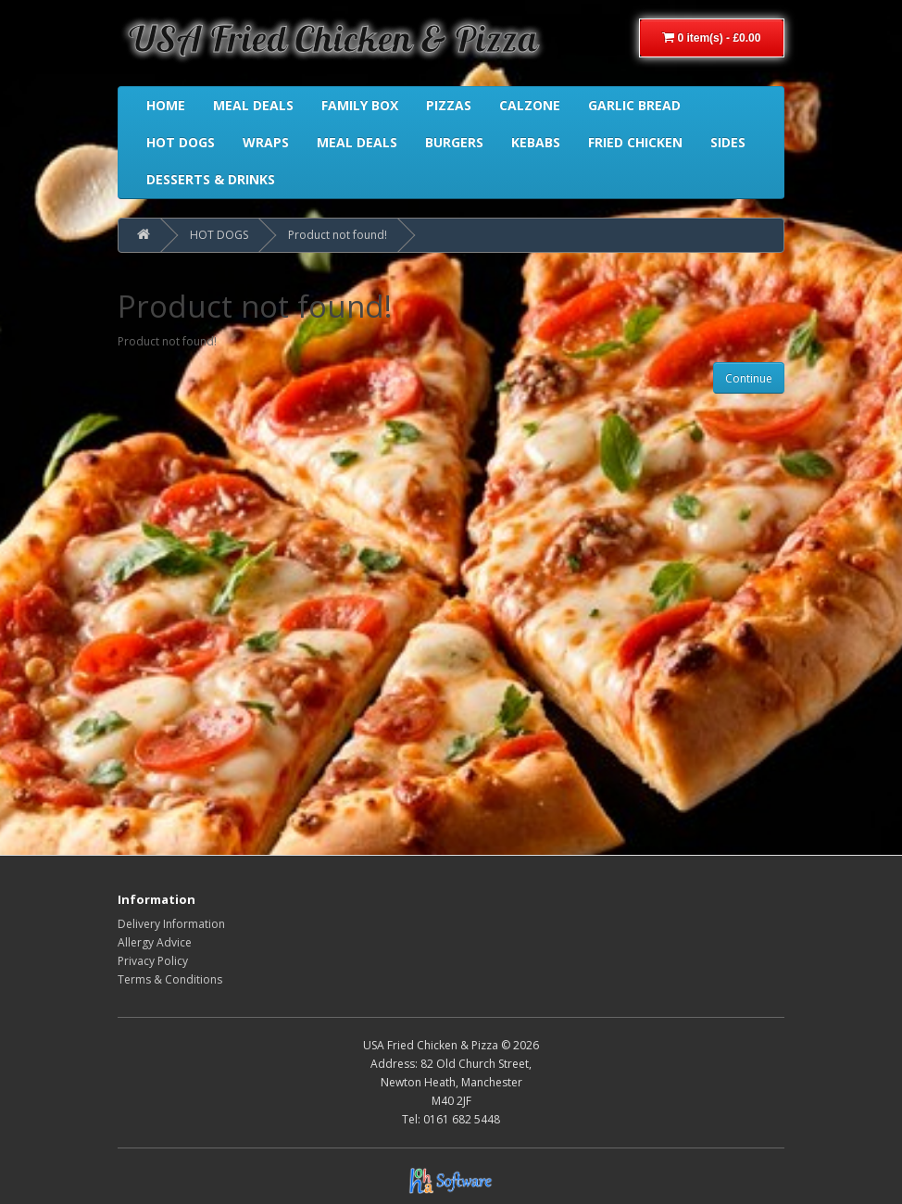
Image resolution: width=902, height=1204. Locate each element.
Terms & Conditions (170, 979)
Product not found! (337, 235)
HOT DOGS (219, 235)
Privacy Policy (153, 961)
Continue (748, 378)
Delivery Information (171, 924)
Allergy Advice (155, 942)
